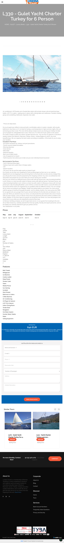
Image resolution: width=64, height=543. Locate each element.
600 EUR (40, 439)
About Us (36, 480)
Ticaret (24, 541)
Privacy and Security (39, 512)
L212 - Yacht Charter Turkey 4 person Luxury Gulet (43, 436)
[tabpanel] (32, 73)
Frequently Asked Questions (41, 509)
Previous (4, 73)
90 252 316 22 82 (30, 457)
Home (35, 495)
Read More (18, 492)
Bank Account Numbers (40, 506)
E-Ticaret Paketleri (31, 541)
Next (59, 73)
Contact (35, 486)
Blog (34, 483)
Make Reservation (32, 399)
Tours (34, 498)
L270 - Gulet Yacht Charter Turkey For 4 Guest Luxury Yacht (15, 436)
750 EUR (12, 439)
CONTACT (55, 459)
